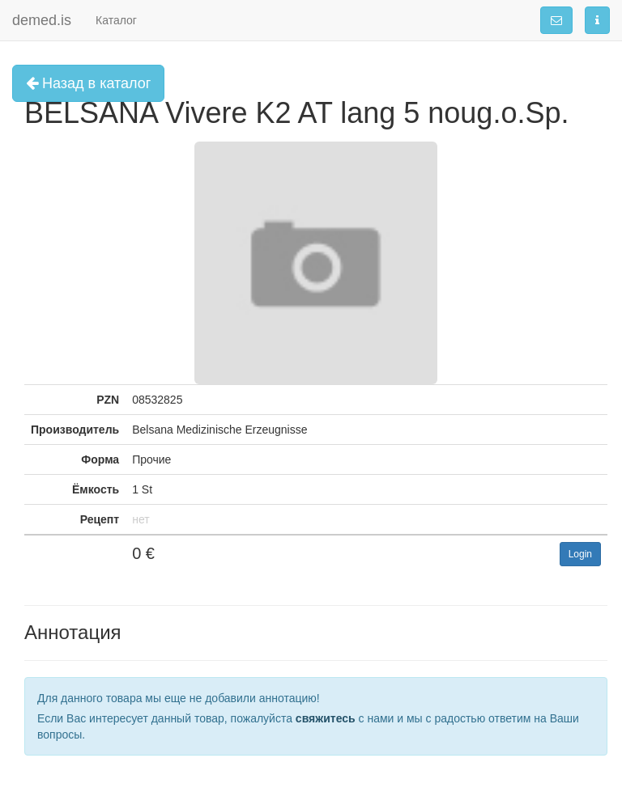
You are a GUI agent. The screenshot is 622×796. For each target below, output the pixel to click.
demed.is (41, 20)
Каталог (116, 20)
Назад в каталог (88, 83)
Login (580, 554)
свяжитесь (326, 718)
